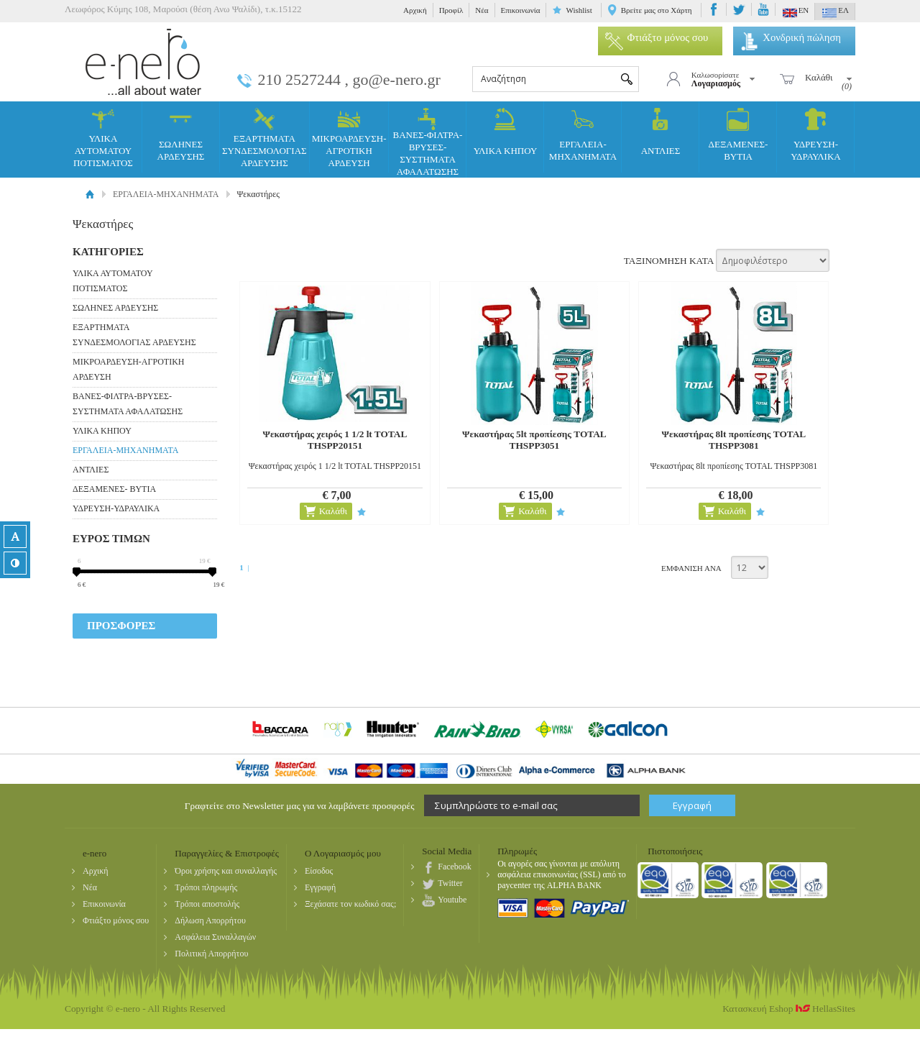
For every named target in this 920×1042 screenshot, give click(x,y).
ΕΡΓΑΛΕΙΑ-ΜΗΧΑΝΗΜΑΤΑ (583, 135)
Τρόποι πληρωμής (206, 887)
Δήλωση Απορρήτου (210, 920)
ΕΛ (835, 13)
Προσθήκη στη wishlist (360, 512)
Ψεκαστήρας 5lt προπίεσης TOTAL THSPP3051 (532, 440)
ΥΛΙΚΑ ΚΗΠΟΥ (506, 132)
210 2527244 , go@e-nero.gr (349, 79)
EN (796, 13)
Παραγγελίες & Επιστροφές (227, 853)
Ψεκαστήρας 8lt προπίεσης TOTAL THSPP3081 (730, 440)
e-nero (144, 61)
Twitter (450, 883)
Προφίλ (451, 10)
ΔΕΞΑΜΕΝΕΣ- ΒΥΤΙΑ (738, 135)
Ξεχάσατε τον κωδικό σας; (350, 904)
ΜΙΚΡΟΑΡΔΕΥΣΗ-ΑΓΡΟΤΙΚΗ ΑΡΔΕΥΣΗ (349, 138)
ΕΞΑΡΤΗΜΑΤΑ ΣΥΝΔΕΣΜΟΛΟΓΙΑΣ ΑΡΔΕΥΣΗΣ (264, 138)
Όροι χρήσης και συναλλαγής (226, 871)
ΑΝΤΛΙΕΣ (661, 132)
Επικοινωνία (520, 10)
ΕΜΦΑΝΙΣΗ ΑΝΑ (691, 568)
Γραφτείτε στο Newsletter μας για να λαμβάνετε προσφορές (300, 805)
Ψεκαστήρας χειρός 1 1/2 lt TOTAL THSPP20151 (334, 440)
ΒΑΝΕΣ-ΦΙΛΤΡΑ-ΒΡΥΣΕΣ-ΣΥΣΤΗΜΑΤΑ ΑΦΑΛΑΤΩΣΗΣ (428, 142)
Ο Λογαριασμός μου (343, 853)
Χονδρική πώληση (790, 37)
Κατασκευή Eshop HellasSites (788, 1008)
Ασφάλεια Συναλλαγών (215, 937)
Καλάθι (332, 511)
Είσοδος (319, 871)
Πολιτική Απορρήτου (211, 954)
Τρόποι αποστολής (207, 904)
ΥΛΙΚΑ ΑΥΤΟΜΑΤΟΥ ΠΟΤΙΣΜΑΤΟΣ (103, 138)
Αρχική (415, 10)
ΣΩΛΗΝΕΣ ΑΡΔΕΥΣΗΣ (181, 135)
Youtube (452, 900)
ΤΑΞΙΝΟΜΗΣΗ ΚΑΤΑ (669, 260)
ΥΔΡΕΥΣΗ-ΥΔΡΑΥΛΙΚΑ (815, 135)
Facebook (455, 867)
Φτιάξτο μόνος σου (657, 37)
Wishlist (579, 10)
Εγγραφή (320, 887)
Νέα (481, 10)
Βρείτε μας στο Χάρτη (656, 10)
